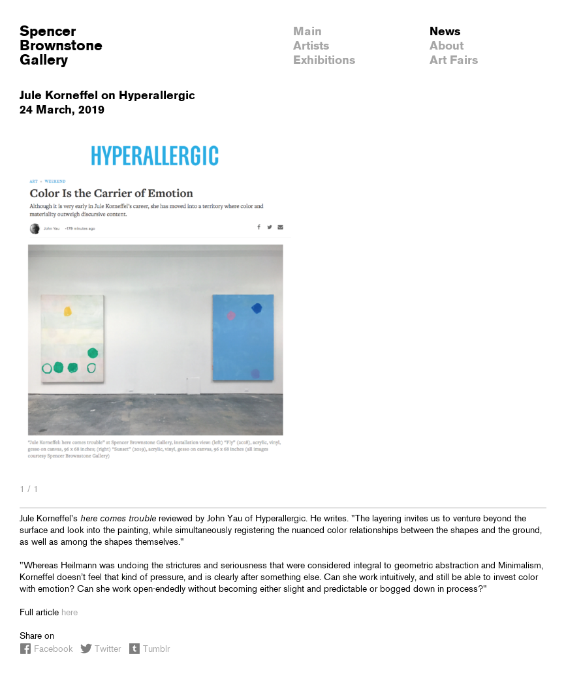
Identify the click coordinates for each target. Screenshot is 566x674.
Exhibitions (324, 60)
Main (307, 32)
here (69, 613)
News (445, 32)
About (447, 46)
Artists (311, 46)
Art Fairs (454, 60)
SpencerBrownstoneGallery (61, 46)
